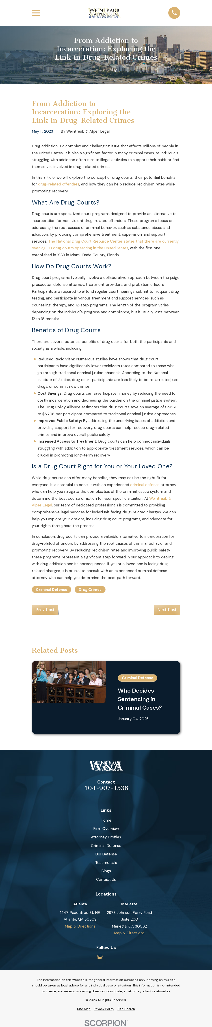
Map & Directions (80, 926)
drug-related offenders (58, 184)
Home (106, 820)
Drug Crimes (90, 589)
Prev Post (45, 609)
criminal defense (145, 484)
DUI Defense (106, 854)
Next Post (167, 609)
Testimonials (106, 862)
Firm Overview (106, 828)
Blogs (106, 870)
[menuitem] (84, 1009)
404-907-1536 (106, 788)
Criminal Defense (51, 589)
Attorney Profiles (106, 837)
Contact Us (106, 879)
